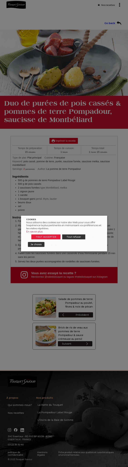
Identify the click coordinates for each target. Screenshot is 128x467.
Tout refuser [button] (73, 236)
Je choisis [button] (36, 244)
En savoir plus (34, 231)
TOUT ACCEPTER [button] (46, 236)
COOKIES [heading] (31, 219)
